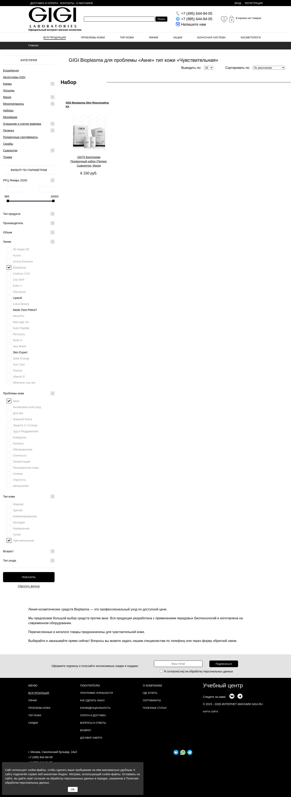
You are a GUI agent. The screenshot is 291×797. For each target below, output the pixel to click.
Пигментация (21, 461)
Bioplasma (19, 267)
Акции (177, 37)
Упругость (19, 479)
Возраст (29, 551)
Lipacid (17, 297)
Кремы (7, 83)
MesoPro (18, 316)
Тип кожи (127, 37)
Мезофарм (10, 117)
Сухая (17, 534)
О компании (152, 685)
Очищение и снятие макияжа (22, 123)
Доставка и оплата (44, 3)
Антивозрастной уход (27, 407)
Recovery (19, 334)
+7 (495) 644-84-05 (40, 757)
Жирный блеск (22, 419)
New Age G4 (21, 322)
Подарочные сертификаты (20, 137)
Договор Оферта (91, 737)
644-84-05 (196, 14)
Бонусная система (211, 37)
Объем (29, 232)
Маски (7, 97)
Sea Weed (19, 346)
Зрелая (17, 510)
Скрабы (8, 143)
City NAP (18, 279)
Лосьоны (9, 90)
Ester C (17, 285)
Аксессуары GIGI (14, 77)
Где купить (150, 693)
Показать (29, 577)
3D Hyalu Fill (21, 249)
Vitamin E (19, 376)
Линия (29, 242)
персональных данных (218, 671)
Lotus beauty (21, 304)
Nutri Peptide (21, 328)
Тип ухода (29, 561)
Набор (68, 82)
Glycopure (19, 291)
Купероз (18, 443)
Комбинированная (25, 516)
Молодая (19, 522)
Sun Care (19, 364)
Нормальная (21, 528)
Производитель (29, 223)
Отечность (20, 455)
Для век (18, 413)
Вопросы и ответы (93, 722)
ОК (73, 789)
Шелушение (21, 485)
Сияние (18, 473)
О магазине (84, 3)
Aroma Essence (23, 261)
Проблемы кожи (93, 37)
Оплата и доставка (93, 715)
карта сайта (210, 711)
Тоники (7, 157)
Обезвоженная (22, 449)
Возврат (85, 730)
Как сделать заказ (92, 700)
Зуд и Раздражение (25, 431)
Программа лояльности (96, 693)
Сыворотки (10, 150)
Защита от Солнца (25, 425)
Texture (17, 370)
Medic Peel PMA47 (25, 310)
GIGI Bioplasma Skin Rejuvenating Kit (87, 104)
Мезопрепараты (13, 103)
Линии (153, 37)
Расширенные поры (26, 467)
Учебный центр (223, 685)
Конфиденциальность (95, 708)
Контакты (67, 3)
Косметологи (251, 37)
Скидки (33, 722)
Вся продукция (54, 37)
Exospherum (11, 70)
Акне (16, 401)
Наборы (8, 110)
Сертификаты (152, 700)
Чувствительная (23, 540)
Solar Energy (21, 358)
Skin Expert (20, 352)
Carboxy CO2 (21, 273)
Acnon (17, 255)
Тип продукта (29, 214)
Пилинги (8, 130)
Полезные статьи (155, 708)
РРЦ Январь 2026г (29, 180)
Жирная (18, 504)
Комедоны (19, 437)
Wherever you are (24, 382)
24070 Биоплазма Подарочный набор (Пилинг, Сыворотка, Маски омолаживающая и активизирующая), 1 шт (88, 161)
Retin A (17, 340)
